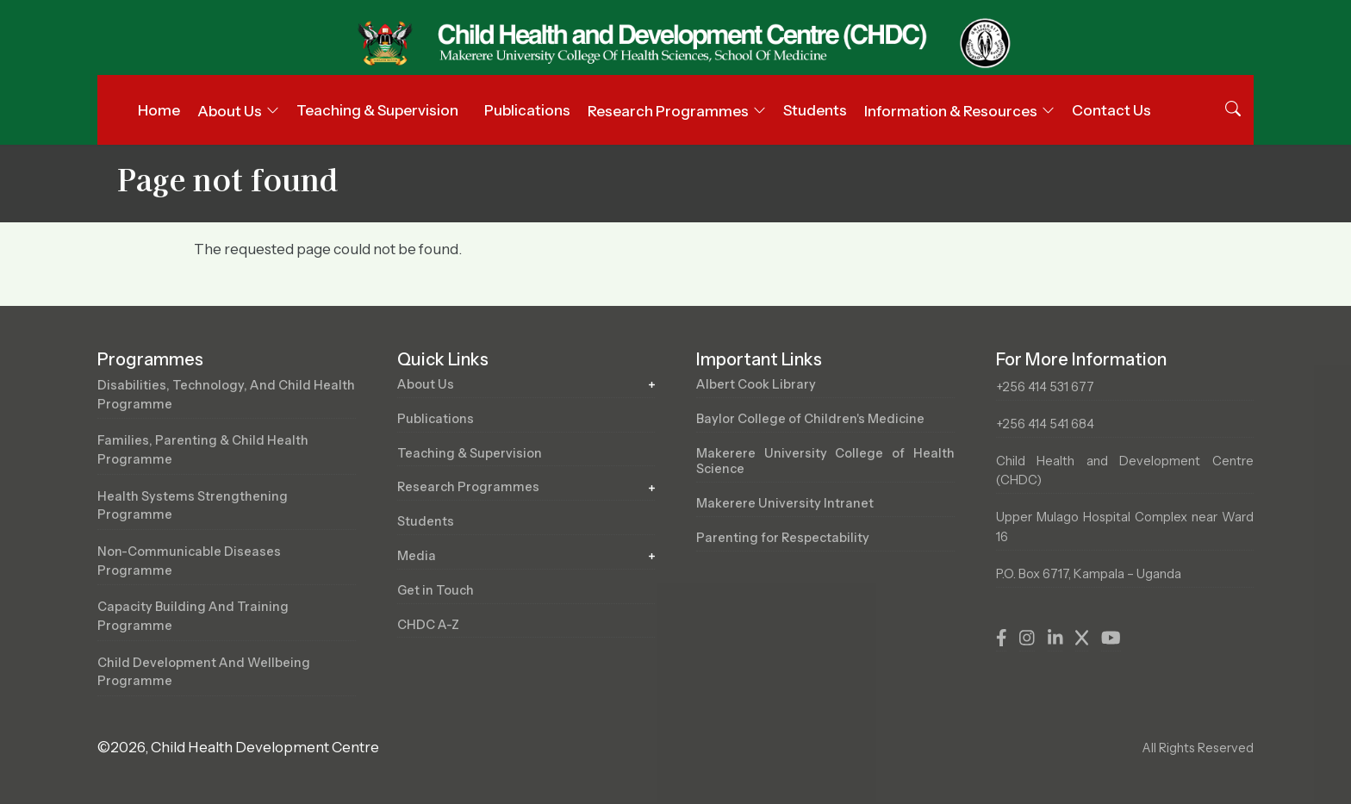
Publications (527, 110)
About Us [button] (229, 111)
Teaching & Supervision (377, 110)
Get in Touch (435, 590)
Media (416, 556)
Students (815, 110)
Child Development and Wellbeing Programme (203, 672)
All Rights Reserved (1198, 748)
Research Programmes (468, 487)
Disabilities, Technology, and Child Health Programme (226, 394)
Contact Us (1111, 110)
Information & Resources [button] (950, 111)
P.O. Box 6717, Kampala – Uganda (1088, 574)
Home (159, 110)
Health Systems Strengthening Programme (192, 506)
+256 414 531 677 (1045, 387)
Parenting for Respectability (782, 537)
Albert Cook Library (756, 384)
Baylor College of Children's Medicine (810, 419)
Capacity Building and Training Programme (193, 616)
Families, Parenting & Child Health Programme (202, 450)
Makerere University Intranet (785, 503)
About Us (425, 384)
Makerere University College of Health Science (825, 461)
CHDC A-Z (428, 625)
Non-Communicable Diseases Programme (189, 561)
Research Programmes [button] (668, 111)
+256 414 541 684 (1045, 424)
